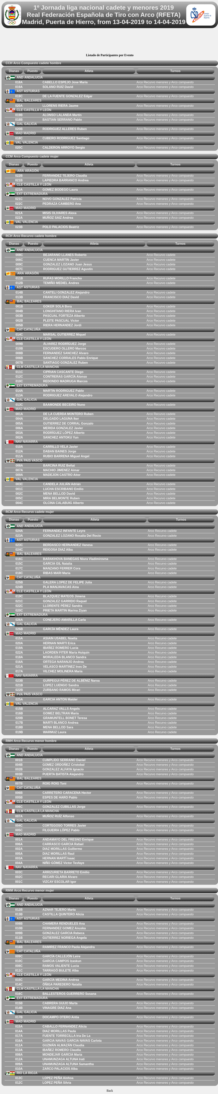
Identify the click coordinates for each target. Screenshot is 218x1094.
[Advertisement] (109, 41)
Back (109, 1090)
